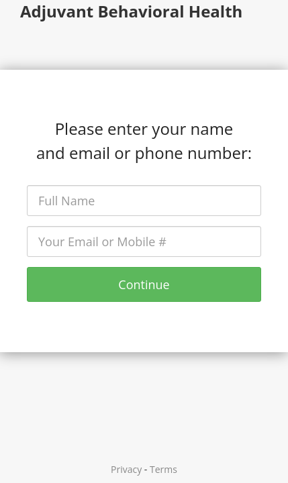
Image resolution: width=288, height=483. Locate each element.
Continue (143, 284)
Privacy (126, 469)
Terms (163, 469)
